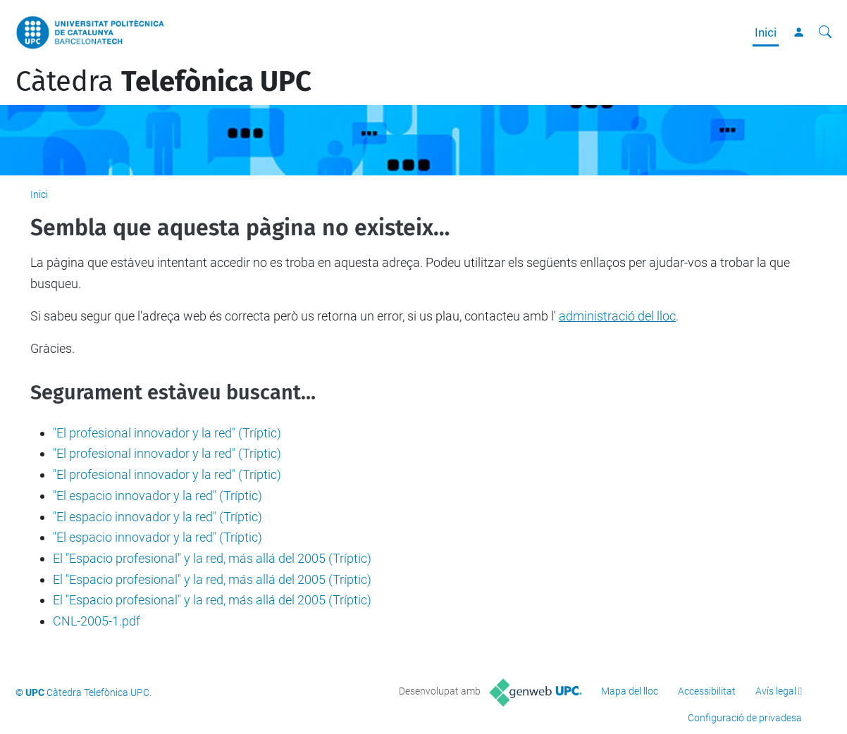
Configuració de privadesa (745, 717)
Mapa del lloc (629, 691)
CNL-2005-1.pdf (96, 621)
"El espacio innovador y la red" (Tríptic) (157, 495)
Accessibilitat (707, 691)
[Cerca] (825, 32)
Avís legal (775, 691)
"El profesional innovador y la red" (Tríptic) (167, 432)
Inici (766, 32)
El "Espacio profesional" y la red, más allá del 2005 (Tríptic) (212, 558)
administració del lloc (617, 316)
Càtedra (163, 82)
